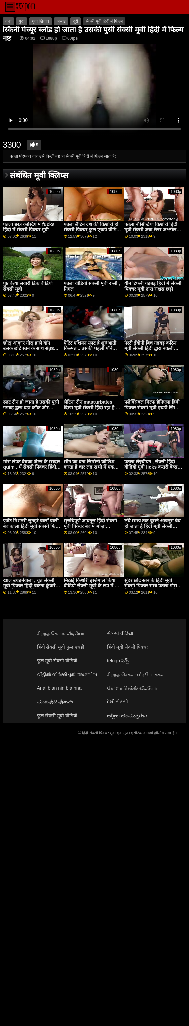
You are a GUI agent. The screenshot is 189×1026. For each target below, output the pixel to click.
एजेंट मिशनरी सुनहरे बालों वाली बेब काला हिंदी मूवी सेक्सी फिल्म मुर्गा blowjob (32, 526)
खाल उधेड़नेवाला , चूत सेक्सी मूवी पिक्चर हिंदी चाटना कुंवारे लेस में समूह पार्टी (29, 586)
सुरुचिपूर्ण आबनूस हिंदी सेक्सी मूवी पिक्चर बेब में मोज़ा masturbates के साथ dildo (91, 526)
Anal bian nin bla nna (59, 688)
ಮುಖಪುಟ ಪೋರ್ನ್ (56, 701)
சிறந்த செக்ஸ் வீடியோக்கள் (136, 674)
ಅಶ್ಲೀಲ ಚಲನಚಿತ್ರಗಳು (127, 715)
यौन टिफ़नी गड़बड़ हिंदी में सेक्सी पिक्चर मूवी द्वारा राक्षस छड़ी (152, 286)
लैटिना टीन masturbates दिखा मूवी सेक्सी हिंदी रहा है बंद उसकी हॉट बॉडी (92, 407)
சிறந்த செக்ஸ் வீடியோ (61, 633)
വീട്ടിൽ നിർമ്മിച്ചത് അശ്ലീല (67, 674)
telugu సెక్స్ (118, 660)
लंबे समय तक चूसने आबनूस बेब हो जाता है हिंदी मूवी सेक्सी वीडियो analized (152, 526)
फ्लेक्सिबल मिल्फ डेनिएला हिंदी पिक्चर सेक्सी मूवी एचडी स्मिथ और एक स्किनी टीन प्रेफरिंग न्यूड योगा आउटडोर (152, 410)
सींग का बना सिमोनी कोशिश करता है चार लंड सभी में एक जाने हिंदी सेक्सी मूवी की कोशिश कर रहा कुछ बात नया (90, 470)
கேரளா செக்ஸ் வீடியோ (132, 688)
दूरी (75, 21)
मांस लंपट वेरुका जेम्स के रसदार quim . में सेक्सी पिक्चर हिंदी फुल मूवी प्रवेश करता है (31, 467)
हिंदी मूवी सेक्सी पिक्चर (127, 647)
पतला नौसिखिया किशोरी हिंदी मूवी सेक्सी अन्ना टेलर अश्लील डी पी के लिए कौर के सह (153, 230)
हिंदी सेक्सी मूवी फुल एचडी (61, 647)
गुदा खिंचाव (40, 21)
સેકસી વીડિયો (120, 633)
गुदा (21, 21)
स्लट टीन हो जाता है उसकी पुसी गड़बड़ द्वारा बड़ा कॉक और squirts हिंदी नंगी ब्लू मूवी (31, 407)
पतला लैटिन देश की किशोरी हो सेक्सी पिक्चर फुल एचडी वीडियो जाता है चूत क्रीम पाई (92, 230)
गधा (8, 21)
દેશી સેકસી (117, 701)
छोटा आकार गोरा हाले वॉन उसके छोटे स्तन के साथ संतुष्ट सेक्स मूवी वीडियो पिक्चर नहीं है (31, 348)
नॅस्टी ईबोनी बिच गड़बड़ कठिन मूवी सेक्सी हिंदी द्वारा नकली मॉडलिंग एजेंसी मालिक (150, 348)
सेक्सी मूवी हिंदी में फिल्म (104, 21)
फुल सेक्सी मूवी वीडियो (57, 715)
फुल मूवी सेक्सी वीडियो (57, 660)
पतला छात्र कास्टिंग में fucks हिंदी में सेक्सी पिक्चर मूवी (28, 227)
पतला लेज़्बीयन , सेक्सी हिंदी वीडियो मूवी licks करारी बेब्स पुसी (150, 467)
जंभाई (61, 21)
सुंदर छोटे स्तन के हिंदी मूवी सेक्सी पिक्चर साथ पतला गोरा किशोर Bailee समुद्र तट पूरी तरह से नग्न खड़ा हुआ (150, 589)
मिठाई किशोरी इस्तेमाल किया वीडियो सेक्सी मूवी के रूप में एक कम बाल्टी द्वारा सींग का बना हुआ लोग (92, 589)
